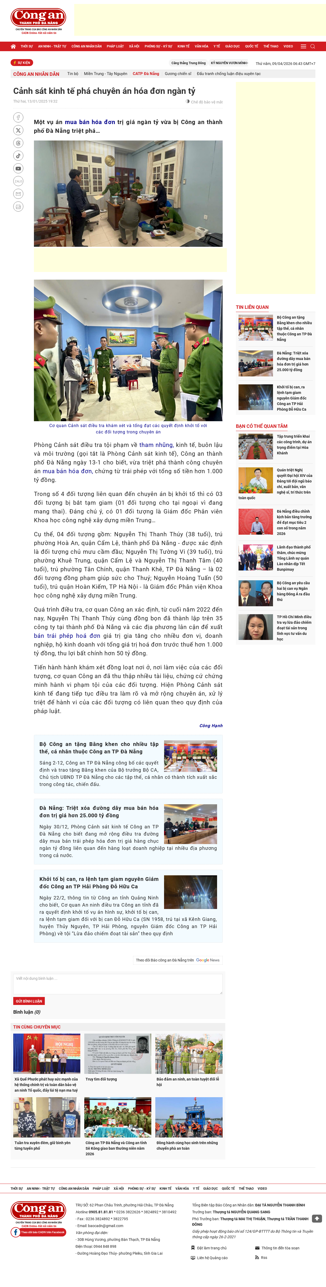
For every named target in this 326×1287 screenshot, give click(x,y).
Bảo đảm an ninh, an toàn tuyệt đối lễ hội (188, 1082)
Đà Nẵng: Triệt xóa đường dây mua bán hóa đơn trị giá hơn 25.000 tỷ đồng (293, 361)
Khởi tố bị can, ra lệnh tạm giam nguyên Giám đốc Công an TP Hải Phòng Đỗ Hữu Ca (291, 398)
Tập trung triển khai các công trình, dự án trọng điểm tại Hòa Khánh (294, 444)
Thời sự (27, 46)
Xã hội (134, 46)
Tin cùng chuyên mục (36, 1027)
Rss (261, 1257)
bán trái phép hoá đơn (67, 635)
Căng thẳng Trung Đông (199, 63)
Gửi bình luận (29, 1001)
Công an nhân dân (87, 46)
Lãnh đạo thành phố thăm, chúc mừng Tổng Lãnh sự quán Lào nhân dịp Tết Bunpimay (294, 558)
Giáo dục (232, 46)
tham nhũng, (156, 445)
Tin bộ (72, 74)
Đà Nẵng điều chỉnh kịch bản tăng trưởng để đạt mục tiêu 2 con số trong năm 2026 (294, 522)
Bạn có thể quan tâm (262, 426)
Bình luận (26, 1012)
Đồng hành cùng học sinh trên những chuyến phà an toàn (187, 1145)
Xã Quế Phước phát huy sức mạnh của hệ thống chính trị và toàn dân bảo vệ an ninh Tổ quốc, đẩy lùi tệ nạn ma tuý (46, 1084)
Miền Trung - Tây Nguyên (105, 74)
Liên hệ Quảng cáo (209, 1257)
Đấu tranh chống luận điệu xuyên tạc (229, 74)
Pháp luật (115, 46)
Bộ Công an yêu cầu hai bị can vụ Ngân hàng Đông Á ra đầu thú (293, 591)
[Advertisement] (200, 20)
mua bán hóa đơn (90, 122)
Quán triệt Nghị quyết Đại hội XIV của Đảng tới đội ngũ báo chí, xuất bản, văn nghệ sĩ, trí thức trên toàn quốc (275, 484)
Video (288, 46)
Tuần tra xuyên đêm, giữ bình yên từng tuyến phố (43, 1145)
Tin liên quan (252, 307)
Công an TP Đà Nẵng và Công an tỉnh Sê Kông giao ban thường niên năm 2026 (116, 1148)
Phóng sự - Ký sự (158, 46)
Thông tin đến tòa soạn (277, 1248)
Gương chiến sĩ (178, 74)
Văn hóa (201, 46)
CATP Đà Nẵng (146, 74)
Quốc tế (251, 46)
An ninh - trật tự (52, 46)
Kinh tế (184, 46)
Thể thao (270, 46)
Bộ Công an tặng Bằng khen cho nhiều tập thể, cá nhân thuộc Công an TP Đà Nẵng (294, 328)
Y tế (217, 46)
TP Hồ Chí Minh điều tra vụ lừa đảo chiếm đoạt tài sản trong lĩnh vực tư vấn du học (294, 628)
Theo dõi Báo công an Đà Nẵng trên (178, 960)
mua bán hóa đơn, (68, 471)
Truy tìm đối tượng (101, 1079)
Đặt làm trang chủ (209, 1248)
